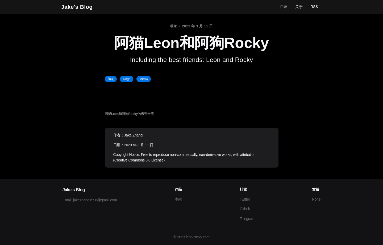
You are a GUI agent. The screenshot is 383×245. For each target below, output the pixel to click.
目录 (283, 7)
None (316, 199)
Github (245, 209)
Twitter (245, 199)
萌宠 (111, 79)
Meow (143, 79)
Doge (126, 79)
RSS (314, 7)
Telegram (247, 219)
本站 (178, 199)
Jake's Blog (77, 7)
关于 (298, 7)
